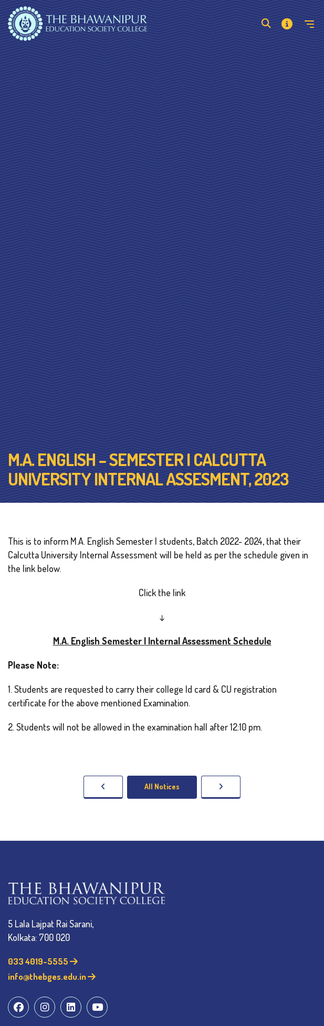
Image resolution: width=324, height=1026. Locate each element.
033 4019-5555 (43, 961)
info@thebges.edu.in (52, 976)
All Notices (162, 786)
